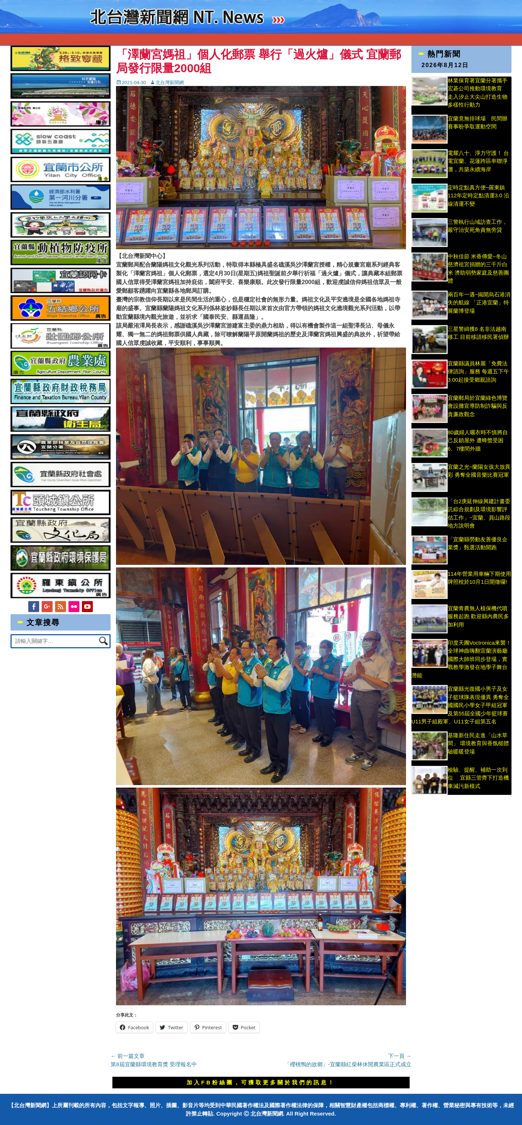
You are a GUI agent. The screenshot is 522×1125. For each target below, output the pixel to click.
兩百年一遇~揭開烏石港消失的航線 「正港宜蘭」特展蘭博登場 (479, 302)
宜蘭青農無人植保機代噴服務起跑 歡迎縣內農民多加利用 (478, 616)
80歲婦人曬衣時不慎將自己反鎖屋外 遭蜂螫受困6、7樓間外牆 (478, 440)
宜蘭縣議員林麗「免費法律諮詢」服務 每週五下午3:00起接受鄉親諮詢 (478, 371)
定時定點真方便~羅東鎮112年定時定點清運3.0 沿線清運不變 (478, 195)
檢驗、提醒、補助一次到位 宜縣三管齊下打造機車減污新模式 (478, 778)
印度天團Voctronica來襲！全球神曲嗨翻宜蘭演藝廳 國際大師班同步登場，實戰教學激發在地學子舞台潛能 (461, 659)
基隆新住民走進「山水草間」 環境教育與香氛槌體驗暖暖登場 (478, 743)
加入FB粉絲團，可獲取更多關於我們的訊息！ (261, 1082)
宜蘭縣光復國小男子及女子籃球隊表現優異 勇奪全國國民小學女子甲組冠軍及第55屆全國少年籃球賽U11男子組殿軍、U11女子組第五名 (460, 705)
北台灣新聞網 (170, 82)
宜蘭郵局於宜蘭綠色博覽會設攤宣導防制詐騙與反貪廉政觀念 (478, 406)
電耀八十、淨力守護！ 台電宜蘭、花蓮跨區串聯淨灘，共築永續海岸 (478, 161)
